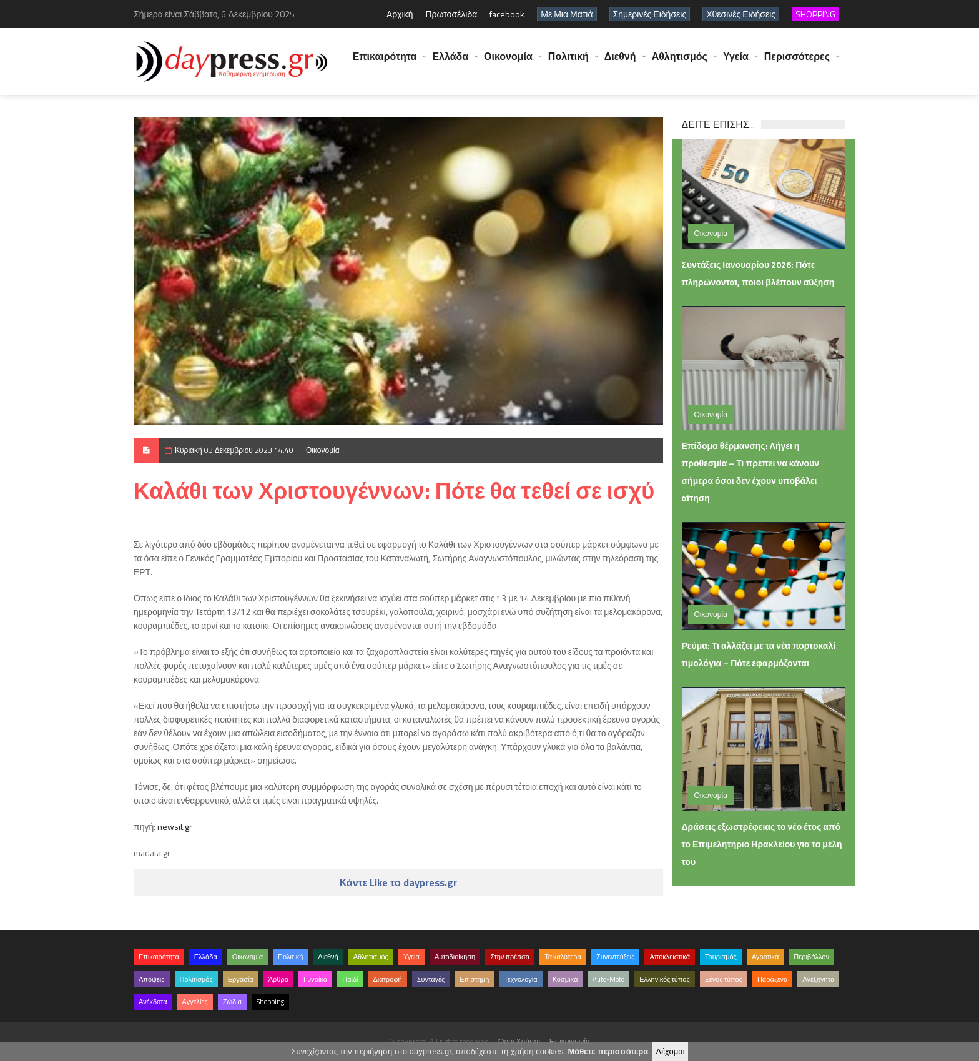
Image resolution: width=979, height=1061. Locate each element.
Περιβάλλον (811, 957)
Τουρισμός (721, 957)
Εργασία (240, 979)
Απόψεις (152, 979)
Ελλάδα (450, 62)
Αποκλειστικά (669, 957)
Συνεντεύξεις (615, 957)
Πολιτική (568, 62)
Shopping (270, 1002)
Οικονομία (508, 62)
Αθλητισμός (679, 62)
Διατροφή (387, 979)
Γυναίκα (315, 979)
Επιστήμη (474, 979)
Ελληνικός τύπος (664, 979)
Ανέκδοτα (153, 1002)
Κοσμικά (565, 979)
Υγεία (736, 62)
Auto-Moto (608, 979)
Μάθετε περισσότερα (608, 1051)
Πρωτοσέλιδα (451, 14)
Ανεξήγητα (818, 979)
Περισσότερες (797, 62)
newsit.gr (174, 826)
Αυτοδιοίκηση (455, 957)
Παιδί (350, 979)
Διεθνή (620, 62)
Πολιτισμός (196, 979)
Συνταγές (431, 979)
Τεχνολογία (520, 979)
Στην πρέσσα (509, 957)
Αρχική (399, 14)
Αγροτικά (765, 957)
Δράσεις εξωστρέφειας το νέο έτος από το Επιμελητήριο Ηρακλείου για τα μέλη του (762, 844)
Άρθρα (278, 979)
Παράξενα (772, 979)
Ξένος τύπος (723, 979)
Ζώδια (232, 1002)
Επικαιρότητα (385, 62)
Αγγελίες (195, 1002)
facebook (507, 14)
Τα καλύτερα (562, 957)
